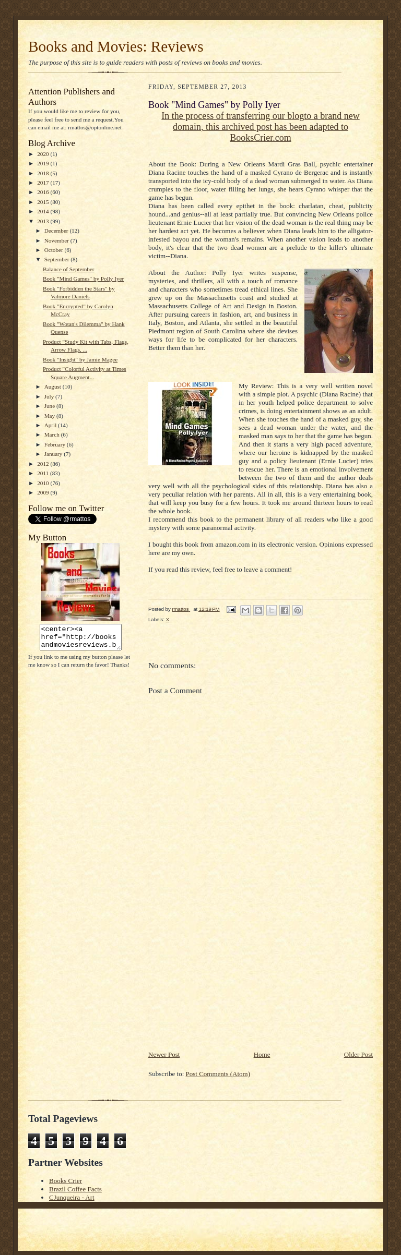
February (55, 444)
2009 (43, 492)
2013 (43, 221)
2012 (43, 464)
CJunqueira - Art (72, 1197)
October (54, 250)
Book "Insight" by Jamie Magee (80, 359)
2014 (43, 211)
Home (262, 1054)
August (53, 386)
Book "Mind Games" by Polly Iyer (83, 278)
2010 (43, 483)
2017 (43, 182)
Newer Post (164, 1054)
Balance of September (69, 269)
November (57, 240)
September (57, 259)
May (50, 416)
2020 (43, 154)
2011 (43, 473)
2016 (43, 192)
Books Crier (65, 1181)
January (54, 454)
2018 (43, 173)
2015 (43, 202)
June (50, 406)
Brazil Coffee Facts (75, 1189)
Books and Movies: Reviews (116, 46)
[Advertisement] (226, 976)
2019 (43, 163)
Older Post (358, 1054)
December (57, 230)
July (49, 396)
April (51, 425)
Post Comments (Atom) (218, 1074)
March (52, 434)
